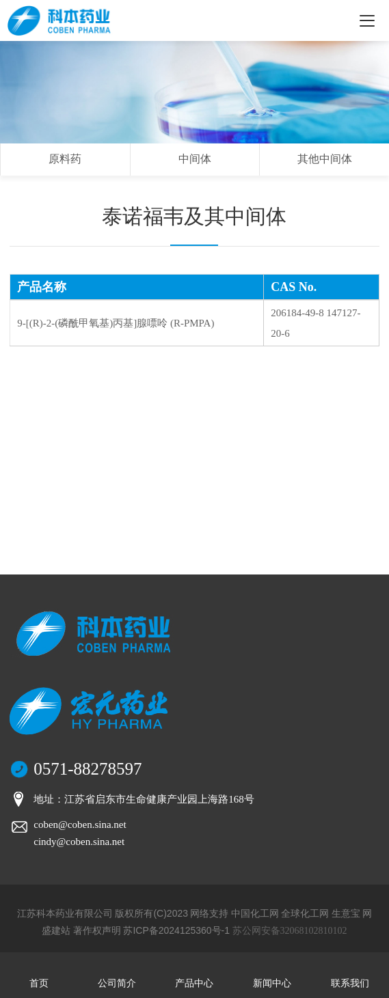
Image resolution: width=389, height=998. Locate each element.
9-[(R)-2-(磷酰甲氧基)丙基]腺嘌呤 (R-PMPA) (115, 323)
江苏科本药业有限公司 (65, 913)
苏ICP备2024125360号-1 (176, 930)
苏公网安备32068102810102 (289, 931)
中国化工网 (255, 913)
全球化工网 (305, 913)
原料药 (65, 159)
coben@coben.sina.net (79, 824)
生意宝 (346, 913)
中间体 (194, 159)
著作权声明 (97, 930)
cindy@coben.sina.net (78, 841)
